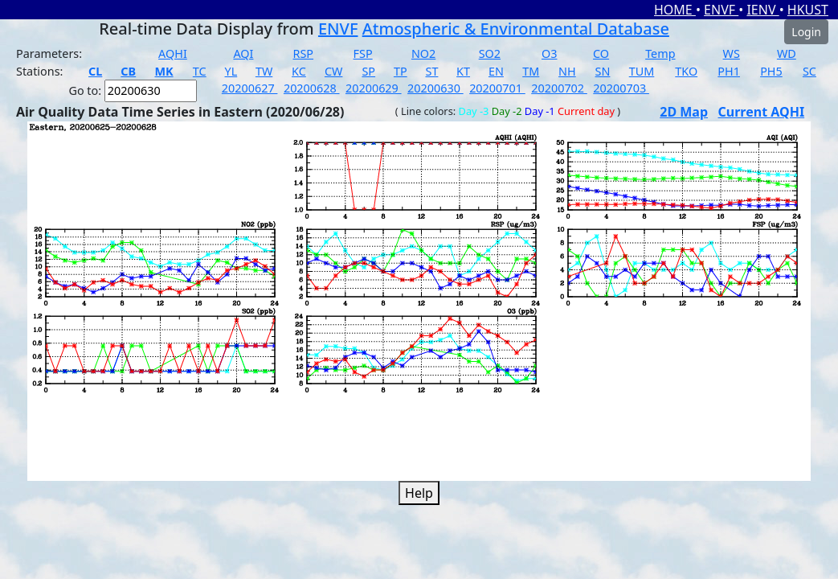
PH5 (771, 71)
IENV (762, 9)
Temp (660, 53)
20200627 (250, 88)
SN (603, 71)
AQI (243, 53)
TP (400, 71)
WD (786, 53)
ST (432, 71)
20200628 (312, 88)
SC (809, 71)
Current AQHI (761, 112)
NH (567, 71)
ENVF (721, 9)
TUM (642, 71)
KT (463, 71)
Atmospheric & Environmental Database (515, 28)
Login (806, 31)
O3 (549, 53)
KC (299, 71)
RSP (303, 53)
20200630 (435, 88)
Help (419, 493)
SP (368, 71)
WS (731, 53)
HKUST (807, 9)
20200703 (621, 88)
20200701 (497, 88)
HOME (675, 9)
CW (333, 71)
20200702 (559, 88)
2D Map (684, 112)
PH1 (728, 71)
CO (601, 53)
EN (496, 71)
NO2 (423, 53)
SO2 (490, 53)
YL (231, 71)
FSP (363, 53)
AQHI (172, 53)
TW (263, 71)
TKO (686, 71)
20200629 (373, 88)
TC (199, 71)
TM (530, 71)
